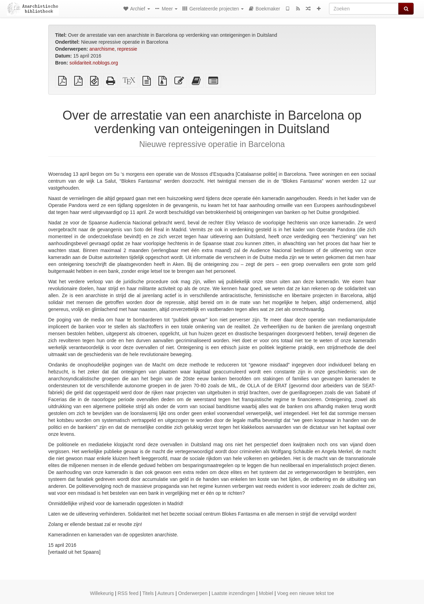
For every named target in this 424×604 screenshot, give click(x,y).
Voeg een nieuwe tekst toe (305, 593)
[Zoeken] (364, 9)
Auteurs (165, 593)
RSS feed (128, 593)
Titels (148, 593)
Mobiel (266, 593)
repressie (127, 49)
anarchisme (101, 49)
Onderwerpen (193, 593)
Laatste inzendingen (233, 593)
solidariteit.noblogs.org (93, 63)
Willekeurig (101, 593)
